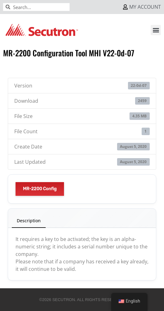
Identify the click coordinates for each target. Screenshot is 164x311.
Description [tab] (29, 221)
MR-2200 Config (40, 188)
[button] (156, 30)
